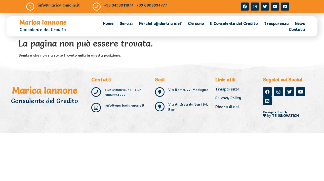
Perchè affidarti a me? (160, 23)
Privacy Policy (228, 98)
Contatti (297, 29)
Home (108, 23)
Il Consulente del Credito (234, 23)
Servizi (126, 23)
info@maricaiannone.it (59, 5)
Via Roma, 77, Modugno (188, 89)
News (300, 23)
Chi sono (196, 23)
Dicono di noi (227, 106)
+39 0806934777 (152, 5)
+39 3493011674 (119, 5)
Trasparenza (276, 23)
